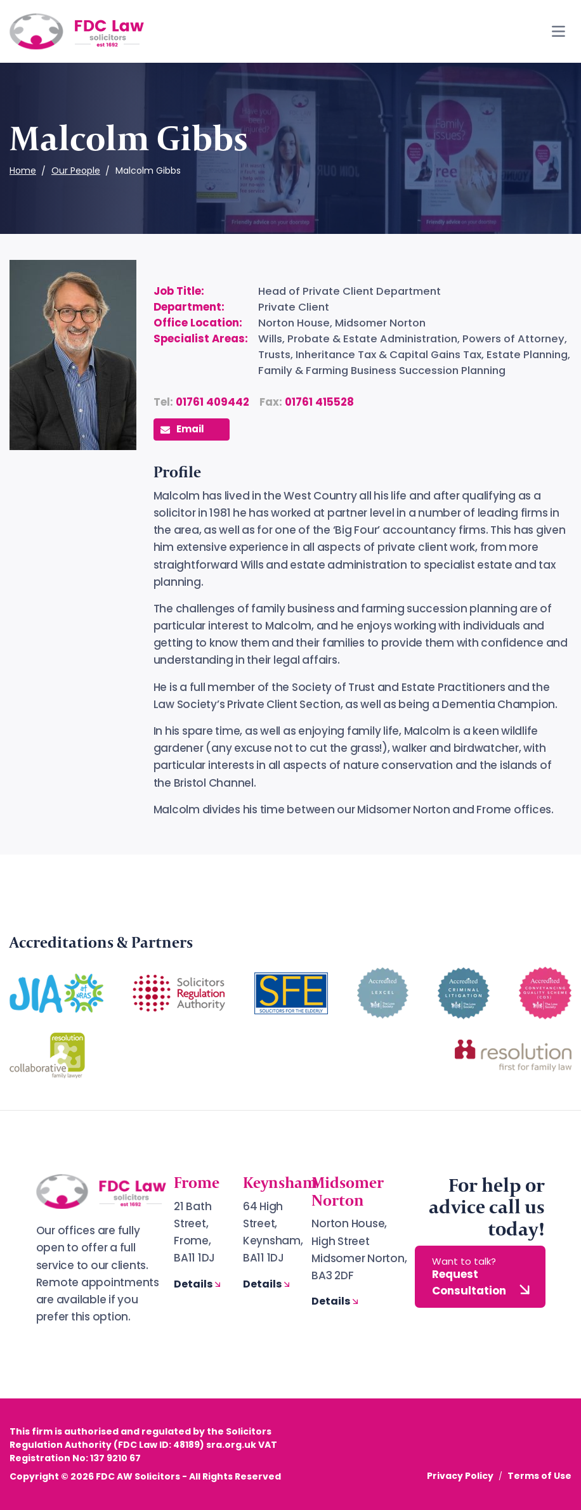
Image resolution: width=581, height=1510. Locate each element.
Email (182, 429)
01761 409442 (212, 402)
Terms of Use (539, 1475)
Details (198, 1284)
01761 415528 (319, 402)
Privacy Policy (460, 1475)
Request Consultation (482, 1277)
